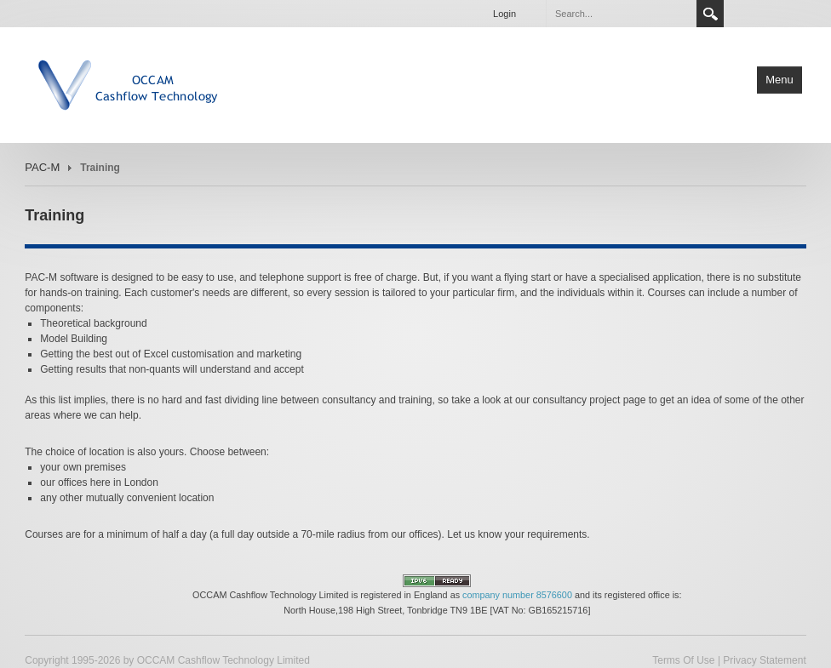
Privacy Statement (764, 660)
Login (504, 14)
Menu (779, 79)
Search (710, 13)
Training (100, 168)
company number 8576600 (517, 595)
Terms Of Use (683, 660)
